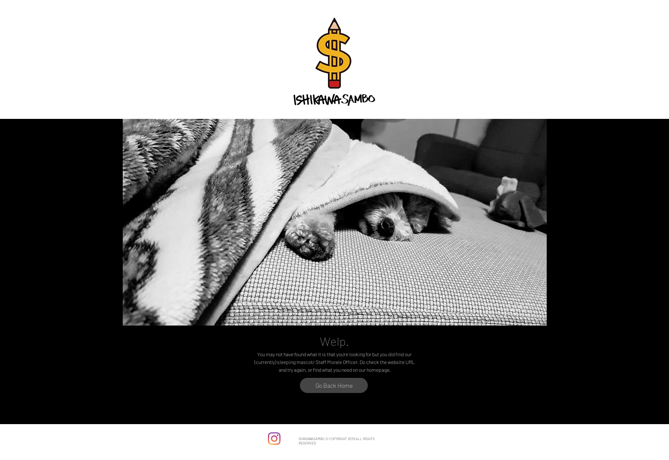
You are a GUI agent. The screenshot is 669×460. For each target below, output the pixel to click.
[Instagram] (274, 438)
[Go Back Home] (334, 385)
